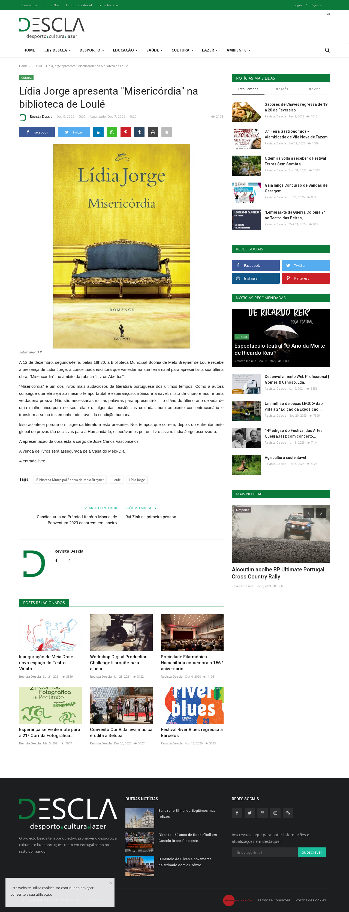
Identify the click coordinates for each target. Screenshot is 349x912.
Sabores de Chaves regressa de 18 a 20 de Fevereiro (296, 107)
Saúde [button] (154, 50)
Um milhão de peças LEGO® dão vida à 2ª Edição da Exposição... (294, 406)
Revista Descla (35, 117)
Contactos (29, 5)
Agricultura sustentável (285, 457)
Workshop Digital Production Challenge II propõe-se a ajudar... (119, 662)
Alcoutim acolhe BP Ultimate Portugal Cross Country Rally (278, 573)
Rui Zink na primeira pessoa (150, 516)
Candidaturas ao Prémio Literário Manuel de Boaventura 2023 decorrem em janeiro (77, 519)
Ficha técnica (108, 5)
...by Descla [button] (57, 50)
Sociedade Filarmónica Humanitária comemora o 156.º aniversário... (192, 662)
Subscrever (312, 852)
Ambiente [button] (238, 50)
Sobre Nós (51, 5)
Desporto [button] (92, 50)
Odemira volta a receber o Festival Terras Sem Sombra (295, 161)
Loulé (117, 479)
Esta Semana (248, 88)
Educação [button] (125, 50)
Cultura (37, 66)
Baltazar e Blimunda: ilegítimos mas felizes (186, 813)
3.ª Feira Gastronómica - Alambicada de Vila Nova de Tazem (296, 134)
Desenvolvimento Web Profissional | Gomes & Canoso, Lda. (297, 379)
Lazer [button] (210, 50)
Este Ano (313, 88)
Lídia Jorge (137, 479)
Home (29, 50)
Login (298, 5)
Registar (317, 5)
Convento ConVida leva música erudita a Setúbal (121, 732)
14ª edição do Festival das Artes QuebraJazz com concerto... (294, 433)
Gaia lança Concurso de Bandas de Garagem (296, 188)
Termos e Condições (274, 900)
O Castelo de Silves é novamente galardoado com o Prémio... (185, 862)
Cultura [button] (182, 50)
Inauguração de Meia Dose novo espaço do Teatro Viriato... (46, 662)
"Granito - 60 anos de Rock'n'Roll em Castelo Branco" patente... (187, 838)
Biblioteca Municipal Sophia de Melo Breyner (70, 479)
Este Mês (280, 88)
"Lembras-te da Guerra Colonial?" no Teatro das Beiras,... (295, 215)
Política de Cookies (311, 900)
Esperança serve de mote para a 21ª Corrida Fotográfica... (49, 732)
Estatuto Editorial (79, 5)
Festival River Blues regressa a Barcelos (192, 732)
